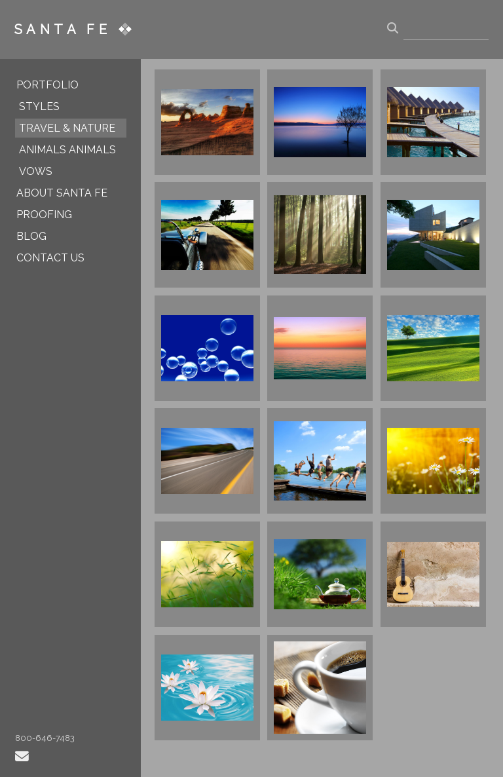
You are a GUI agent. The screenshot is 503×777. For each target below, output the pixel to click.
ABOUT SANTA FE (61, 193)
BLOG (31, 236)
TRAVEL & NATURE (67, 128)
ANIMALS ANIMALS (67, 149)
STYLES (39, 106)
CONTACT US (50, 258)
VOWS (35, 171)
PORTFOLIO (47, 85)
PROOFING (44, 214)
